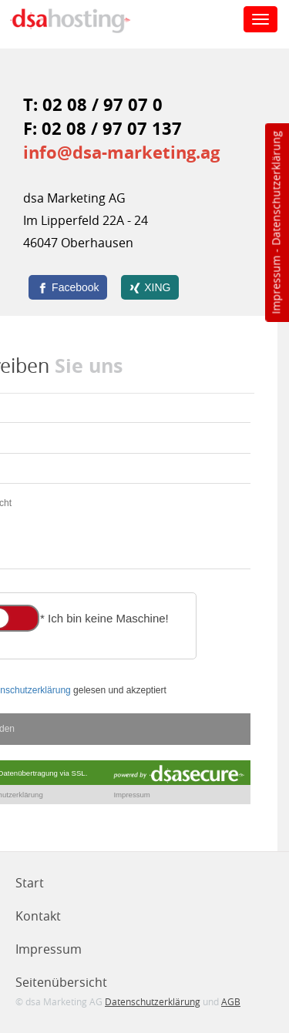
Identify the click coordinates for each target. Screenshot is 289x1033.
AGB (230, 1001)
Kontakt (38, 915)
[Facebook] (68, 287)
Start (29, 882)
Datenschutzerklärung (275, 188)
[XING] (150, 287)
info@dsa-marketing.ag (121, 152)
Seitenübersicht (61, 982)
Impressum (275, 285)
